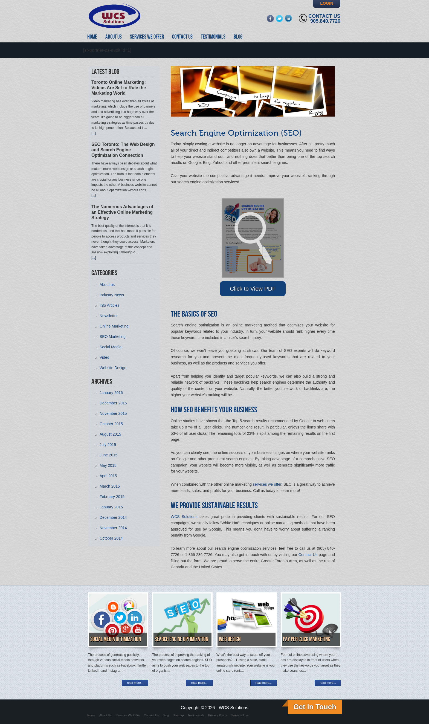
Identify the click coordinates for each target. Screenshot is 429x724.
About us (107, 284)
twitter (279, 18)
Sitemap (178, 715)
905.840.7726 (325, 21)
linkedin (288, 18)
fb (270, 18)
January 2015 (111, 507)
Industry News (112, 295)
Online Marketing (114, 326)
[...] (93, 133)
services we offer (267, 484)
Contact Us (324, 16)
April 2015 (108, 476)
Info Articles (109, 305)
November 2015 (113, 413)
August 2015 (110, 434)
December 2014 (113, 517)
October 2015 (111, 424)
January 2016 (111, 392)
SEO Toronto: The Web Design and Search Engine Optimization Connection (123, 150)
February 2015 (112, 496)
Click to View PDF (253, 288)
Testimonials (196, 715)
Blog (166, 715)
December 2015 (113, 403)
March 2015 (110, 486)
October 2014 (111, 538)
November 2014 (113, 528)
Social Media (110, 347)
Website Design (113, 368)
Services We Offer (128, 715)
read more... (135, 682)
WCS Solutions (184, 516)
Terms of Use (240, 715)
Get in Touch (314, 707)
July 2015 (108, 444)
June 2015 (108, 455)
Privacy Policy (217, 715)
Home (91, 715)
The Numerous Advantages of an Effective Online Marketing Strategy (122, 212)
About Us (105, 715)
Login (326, 3)
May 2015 (108, 465)
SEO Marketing (113, 336)
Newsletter (109, 316)
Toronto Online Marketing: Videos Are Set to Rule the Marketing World (118, 87)
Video (104, 357)
